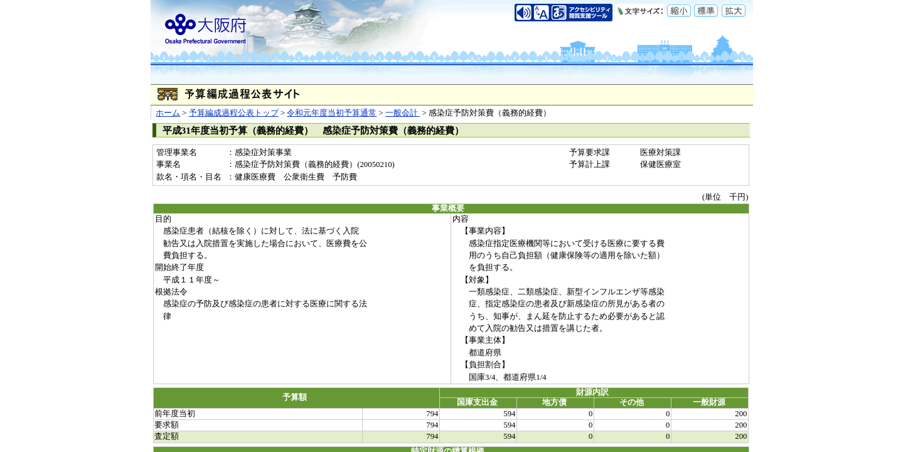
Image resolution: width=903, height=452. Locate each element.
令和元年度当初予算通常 (332, 113)
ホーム (168, 113)
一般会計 (402, 113)
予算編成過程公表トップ (234, 113)
